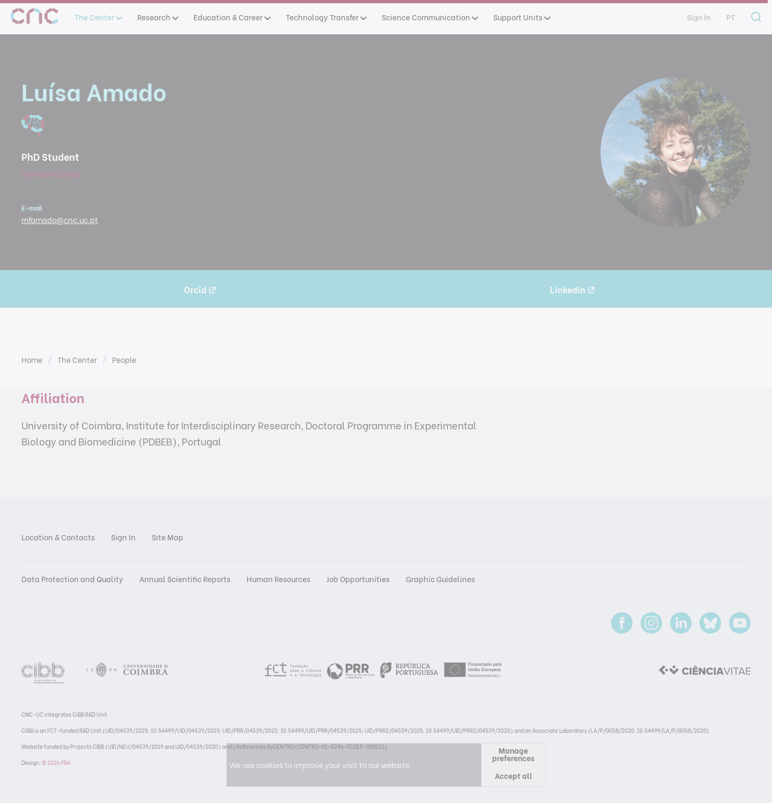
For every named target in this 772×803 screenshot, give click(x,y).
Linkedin (572, 289)
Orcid (200, 289)
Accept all (513, 775)
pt (730, 17)
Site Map (167, 536)
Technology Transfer (326, 17)
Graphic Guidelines (440, 578)
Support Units (521, 17)
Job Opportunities (358, 578)
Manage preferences (513, 754)
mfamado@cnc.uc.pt (59, 219)
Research (157, 17)
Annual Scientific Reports (185, 578)
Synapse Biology (51, 173)
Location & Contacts (58, 536)
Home (32, 359)
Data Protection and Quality (72, 578)
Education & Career (232, 17)
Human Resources (278, 578)
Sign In (698, 17)
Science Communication (429, 17)
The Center (98, 17)
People (124, 359)
